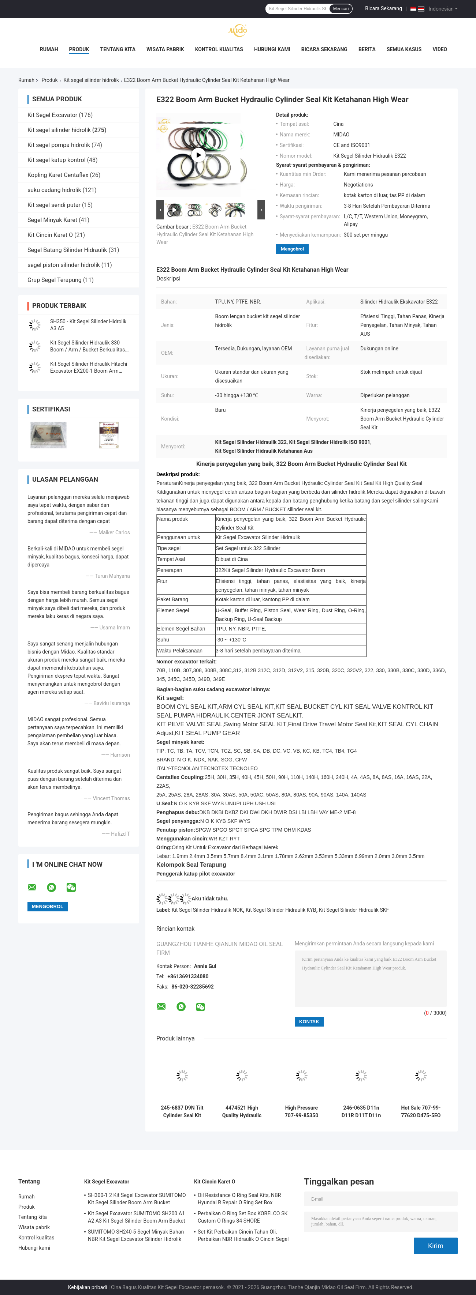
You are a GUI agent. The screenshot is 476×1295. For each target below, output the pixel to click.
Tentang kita (117, 49)
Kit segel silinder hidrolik (91, 80)
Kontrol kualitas (219, 49)
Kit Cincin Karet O (50, 234)
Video (439, 49)
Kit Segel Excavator (52, 115)
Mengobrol (292, 249)
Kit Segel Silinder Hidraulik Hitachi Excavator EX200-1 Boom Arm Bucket (88, 371)
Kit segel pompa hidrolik (58, 145)
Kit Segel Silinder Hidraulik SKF (354, 910)
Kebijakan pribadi (87, 1287)
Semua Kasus (404, 49)
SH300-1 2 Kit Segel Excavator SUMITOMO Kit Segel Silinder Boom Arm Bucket (137, 1198)
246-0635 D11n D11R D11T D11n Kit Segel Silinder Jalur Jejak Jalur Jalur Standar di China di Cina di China (361, 1112)
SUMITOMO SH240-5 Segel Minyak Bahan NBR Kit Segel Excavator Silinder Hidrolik (136, 1235)
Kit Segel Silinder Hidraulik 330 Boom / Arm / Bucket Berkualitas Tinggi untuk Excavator (87, 349)
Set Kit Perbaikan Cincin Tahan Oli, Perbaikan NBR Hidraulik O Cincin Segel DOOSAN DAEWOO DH (243, 1236)
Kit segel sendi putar (54, 205)
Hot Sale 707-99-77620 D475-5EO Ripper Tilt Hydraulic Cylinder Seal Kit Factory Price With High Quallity (421, 1112)
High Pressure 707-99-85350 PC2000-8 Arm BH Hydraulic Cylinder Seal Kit (301, 1112)
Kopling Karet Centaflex (57, 175)
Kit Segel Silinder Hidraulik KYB (281, 910)
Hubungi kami (272, 49)
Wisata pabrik (165, 49)
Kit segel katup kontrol (56, 160)
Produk (79, 49)
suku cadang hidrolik (54, 190)
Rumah (49, 49)
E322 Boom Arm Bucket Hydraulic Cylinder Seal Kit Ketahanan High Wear (204, 234)
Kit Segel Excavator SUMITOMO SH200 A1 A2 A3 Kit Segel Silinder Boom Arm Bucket (136, 1217)
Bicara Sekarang (383, 8)
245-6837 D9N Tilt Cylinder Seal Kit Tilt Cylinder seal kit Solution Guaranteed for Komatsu (182, 1112)
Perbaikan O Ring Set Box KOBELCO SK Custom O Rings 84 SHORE (242, 1217)
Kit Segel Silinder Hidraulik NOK (207, 910)
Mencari (341, 8)
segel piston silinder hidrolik (63, 264)
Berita (367, 49)
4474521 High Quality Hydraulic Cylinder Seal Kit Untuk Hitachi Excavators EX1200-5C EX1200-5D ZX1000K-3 (241, 1112)
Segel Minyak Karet (52, 220)
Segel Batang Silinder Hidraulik (67, 249)
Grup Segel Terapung (54, 279)
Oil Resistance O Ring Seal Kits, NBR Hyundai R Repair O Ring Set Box (239, 1198)
